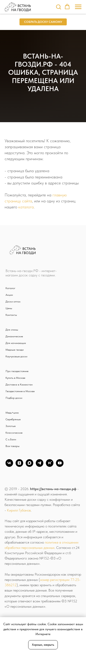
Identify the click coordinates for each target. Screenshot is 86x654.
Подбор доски (14, 398)
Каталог (10, 288)
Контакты (11, 315)
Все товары (12, 446)
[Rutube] (49, 466)
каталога (26, 206)
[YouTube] (60, 466)
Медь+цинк (12, 412)
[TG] (39, 466)
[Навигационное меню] (78, 7)
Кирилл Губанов (19, 510)
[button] (58, 6)
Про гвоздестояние (17, 371)
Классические (14, 432)
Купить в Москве (15, 377)
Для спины (12, 329)
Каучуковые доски (16, 356)
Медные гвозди (15, 349)
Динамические (14, 336)
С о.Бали (11, 439)
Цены (9, 308)
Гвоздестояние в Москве (20, 391)
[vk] (9, 466)
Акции (9, 294)
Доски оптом (13, 301)
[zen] (19, 466)
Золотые (11, 426)
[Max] (29, 466)
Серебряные (13, 419)
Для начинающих (16, 343)
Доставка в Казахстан (19, 384)
